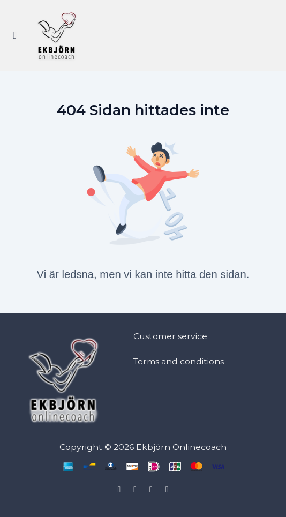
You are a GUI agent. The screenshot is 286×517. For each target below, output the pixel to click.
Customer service (170, 336)
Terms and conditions (178, 361)
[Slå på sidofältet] (15, 35)
